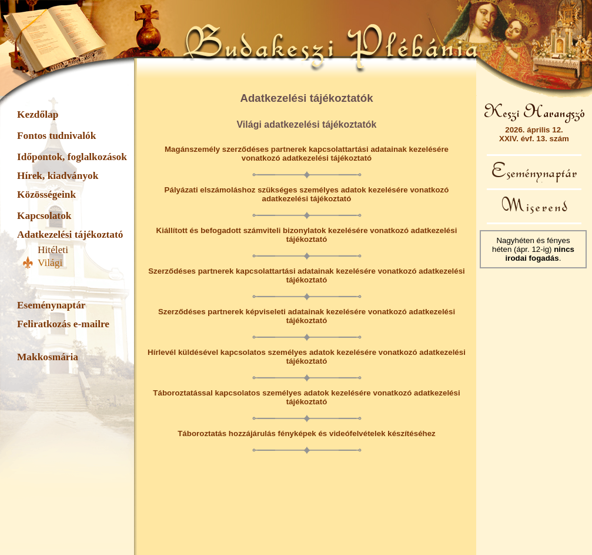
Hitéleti (53, 249)
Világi (50, 262)
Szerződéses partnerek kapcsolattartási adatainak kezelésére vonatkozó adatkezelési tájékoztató (306, 275)
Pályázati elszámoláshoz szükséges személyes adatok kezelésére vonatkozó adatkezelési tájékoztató (307, 194)
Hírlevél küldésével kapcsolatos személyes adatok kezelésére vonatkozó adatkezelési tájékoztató (307, 356)
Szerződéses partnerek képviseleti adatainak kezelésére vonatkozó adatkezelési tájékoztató (306, 316)
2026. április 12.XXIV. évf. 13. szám (534, 134)
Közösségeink (46, 194)
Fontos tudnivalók (56, 135)
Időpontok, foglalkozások (72, 156)
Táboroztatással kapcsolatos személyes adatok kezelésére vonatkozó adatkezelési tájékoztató (306, 397)
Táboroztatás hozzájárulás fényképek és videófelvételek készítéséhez (307, 433)
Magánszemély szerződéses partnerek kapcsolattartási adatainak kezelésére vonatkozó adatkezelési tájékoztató (307, 153)
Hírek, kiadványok (57, 175)
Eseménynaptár (51, 305)
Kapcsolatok (44, 215)
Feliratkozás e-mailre (63, 324)
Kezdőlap (37, 114)
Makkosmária (47, 357)
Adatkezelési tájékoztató (70, 234)
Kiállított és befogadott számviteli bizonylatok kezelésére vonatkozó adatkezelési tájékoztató (306, 235)
